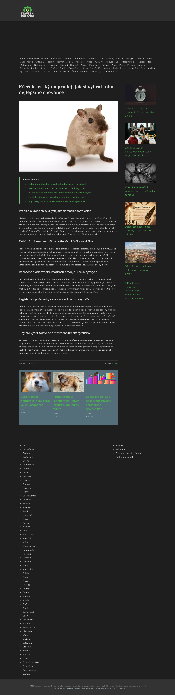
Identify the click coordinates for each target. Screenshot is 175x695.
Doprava (92, 58)
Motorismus (26, 65)
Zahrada (56, 71)
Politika (105, 65)
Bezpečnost (33, 58)
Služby (54, 68)
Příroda (131, 65)
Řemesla (24, 68)
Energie (129, 58)
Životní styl (95, 71)
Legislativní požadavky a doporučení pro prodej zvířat (56, 197)
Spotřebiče (95, 68)
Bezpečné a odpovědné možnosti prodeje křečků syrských (59, 192)
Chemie (67, 58)
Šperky (63, 68)
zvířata (115, 363)
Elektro (119, 58)
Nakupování (40, 65)
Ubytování (132, 68)
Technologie (119, 68)
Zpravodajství (110, 71)
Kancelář (79, 62)
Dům (101, 58)
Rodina (34, 68)
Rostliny (44, 68)
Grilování (39, 62)
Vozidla (151, 68)
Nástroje (53, 65)
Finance (140, 58)
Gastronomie (26, 62)
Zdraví (66, 71)
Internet (60, 62)
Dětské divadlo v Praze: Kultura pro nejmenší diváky (138, 270)
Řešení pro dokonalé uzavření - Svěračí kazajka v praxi (139, 112)
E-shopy (110, 58)
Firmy (149, 58)
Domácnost (79, 58)
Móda (150, 62)
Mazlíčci (141, 62)
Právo (122, 65)
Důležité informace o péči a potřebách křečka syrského (57, 188)
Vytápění (24, 71)
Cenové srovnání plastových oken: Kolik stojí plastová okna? (138, 151)
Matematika (128, 62)
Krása (89, 62)
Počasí (83, 65)
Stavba (106, 68)
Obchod (64, 65)
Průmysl (141, 65)
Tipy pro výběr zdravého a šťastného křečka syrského (56, 201)
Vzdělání (35, 71)
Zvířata (123, 71)
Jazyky (69, 62)
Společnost (74, 68)
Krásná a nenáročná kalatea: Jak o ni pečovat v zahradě (140, 191)
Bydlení (45, 58)
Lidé (117, 62)
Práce (114, 65)
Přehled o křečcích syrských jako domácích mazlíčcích (57, 184)
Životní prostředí (80, 71)
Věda (142, 68)
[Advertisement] (87, 38)
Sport (85, 68)
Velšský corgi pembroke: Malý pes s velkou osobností (35, 401)
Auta (22, 58)
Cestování (56, 58)
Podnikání (94, 65)
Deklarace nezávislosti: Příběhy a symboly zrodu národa (139, 230)
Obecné (74, 65)
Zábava (46, 71)
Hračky (50, 62)
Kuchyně (99, 62)
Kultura (109, 62)
